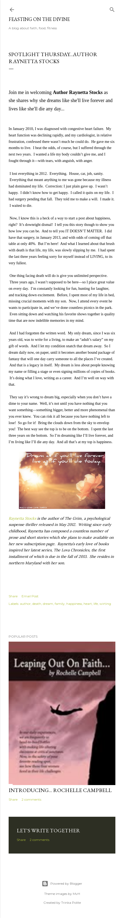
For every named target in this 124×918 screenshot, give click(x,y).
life (96, 604)
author (25, 604)
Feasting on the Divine (39, 19)
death (36, 604)
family (60, 604)
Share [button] (13, 596)
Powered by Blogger (62, 883)
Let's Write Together (48, 830)
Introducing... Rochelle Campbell (60, 790)
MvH (76, 894)
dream (48, 604)
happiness (74, 604)
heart (88, 604)
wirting (105, 604)
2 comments (31, 799)
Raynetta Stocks (22, 518)
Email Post (30, 596)
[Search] (112, 8)
